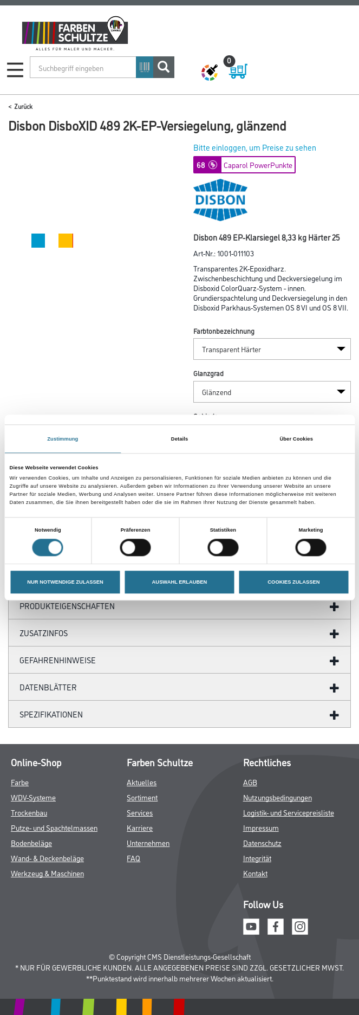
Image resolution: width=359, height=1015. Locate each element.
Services (140, 812)
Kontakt (255, 873)
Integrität (257, 857)
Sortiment (142, 797)
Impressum (261, 827)
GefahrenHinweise (57, 659)
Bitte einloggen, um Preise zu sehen (254, 147)
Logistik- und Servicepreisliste (288, 812)
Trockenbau (29, 812)
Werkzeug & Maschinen (47, 873)
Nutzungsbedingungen (277, 797)
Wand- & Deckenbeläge (47, 857)
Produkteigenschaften (67, 605)
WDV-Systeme (33, 797)
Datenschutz (262, 842)
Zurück (23, 106)
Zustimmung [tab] (62, 439)
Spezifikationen (51, 714)
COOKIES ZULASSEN (293, 582)
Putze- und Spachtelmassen (54, 827)
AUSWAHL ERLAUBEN (179, 582)
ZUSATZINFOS (43, 632)
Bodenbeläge (31, 842)
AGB (250, 782)
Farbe (20, 782)
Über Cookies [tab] (296, 439)
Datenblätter (48, 687)
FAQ (133, 857)
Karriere (140, 827)
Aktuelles (141, 782)
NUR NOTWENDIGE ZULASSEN (65, 582)
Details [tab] (179, 439)
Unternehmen (148, 842)
